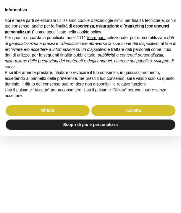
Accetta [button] (133, 110)
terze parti (96, 37)
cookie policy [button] (89, 32)
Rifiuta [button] (47, 110)
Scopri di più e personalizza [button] (90, 124)
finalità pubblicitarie (78, 55)
